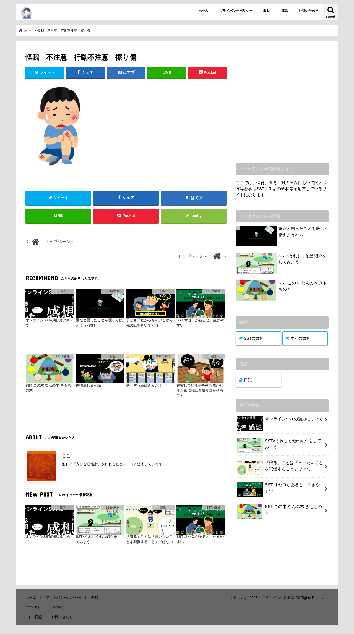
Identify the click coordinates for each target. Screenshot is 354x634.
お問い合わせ (308, 11)
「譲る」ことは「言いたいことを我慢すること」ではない (280, 467)
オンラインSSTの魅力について (279, 421)
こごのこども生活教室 (277, 598)
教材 (266, 11)
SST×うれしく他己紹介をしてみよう (302, 259)
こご (66, 456)
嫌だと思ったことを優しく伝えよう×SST (303, 231)
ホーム (203, 11)
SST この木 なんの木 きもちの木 (302, 286)
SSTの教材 (253, 338)
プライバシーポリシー (236, 11)
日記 (284, 11)
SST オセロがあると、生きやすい (278, 489)
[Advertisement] (282, 106)
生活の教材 (300, 338)
